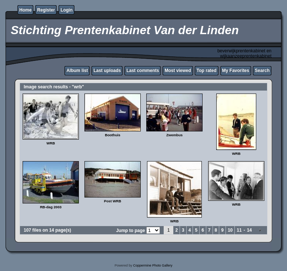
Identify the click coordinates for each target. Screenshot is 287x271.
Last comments (142, 70)
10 (230, 230)
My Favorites (235, 70)
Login (66, 10)
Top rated (207, 70)
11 (239, 230)
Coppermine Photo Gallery (152, 265)
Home (25, 10)
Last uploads (107, 70)
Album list (77, 70)
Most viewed (177, 70)
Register (46, 10)
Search (262, 70)
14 (249, 230)
